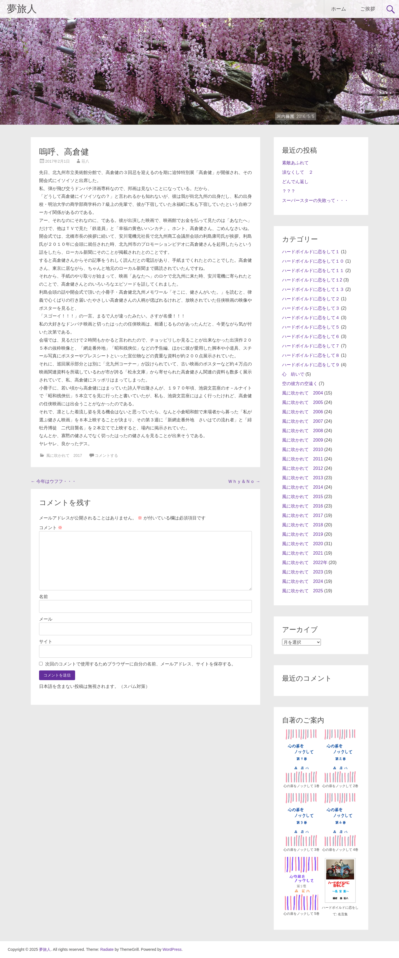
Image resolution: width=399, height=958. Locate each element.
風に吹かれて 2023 (302, 572)
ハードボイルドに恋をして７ (311, 346)
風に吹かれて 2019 (302, 534)
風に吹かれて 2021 (302, 553)
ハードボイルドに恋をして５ (311, 327)
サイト (45, 641)
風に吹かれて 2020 (302, 543)
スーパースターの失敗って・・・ (315, 200)
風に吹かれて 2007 (302, 421)
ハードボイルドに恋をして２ (311, 298)
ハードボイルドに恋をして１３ (313, 289)
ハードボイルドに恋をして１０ (313, 261)
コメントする (106, 455)
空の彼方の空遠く (300, 383)
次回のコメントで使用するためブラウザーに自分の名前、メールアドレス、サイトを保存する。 (140, 664)
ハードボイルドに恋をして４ (311, 317)
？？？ (288, 191)
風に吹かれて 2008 (302, 430)
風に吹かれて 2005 (302, 402)
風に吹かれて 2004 (302, 393)
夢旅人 (22, 9)
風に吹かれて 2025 (302, 590)
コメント (50, 527)
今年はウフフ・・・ (53, 481)
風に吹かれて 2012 (302, 468)
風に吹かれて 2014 (302, 487)
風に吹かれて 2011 (302, 459)
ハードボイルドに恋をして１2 (312, 280)
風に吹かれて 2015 (302, 496)
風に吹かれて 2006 (302, 411)
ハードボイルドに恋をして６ (311, 336)
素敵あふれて (295, 162)
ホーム (338, 9)
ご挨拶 (367, 9)
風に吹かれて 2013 (302, 477)
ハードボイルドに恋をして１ (311, 251)
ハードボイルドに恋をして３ (311, 308)
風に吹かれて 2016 (302, 506)
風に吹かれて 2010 (302, 449)
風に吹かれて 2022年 (305, 562)
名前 (43, 596)
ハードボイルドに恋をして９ (311, 364)
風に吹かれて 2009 (302, 440)
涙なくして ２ (297, 172)
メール (45, 619)
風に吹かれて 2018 (302, 524)
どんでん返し (295, 181)
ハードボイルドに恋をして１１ (313, 270)
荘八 (85, 161)
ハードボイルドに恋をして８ (311, 355)
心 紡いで (293, 374)
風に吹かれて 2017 (64, 455)
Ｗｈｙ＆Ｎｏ (244, 481)
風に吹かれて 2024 (302, 581)
